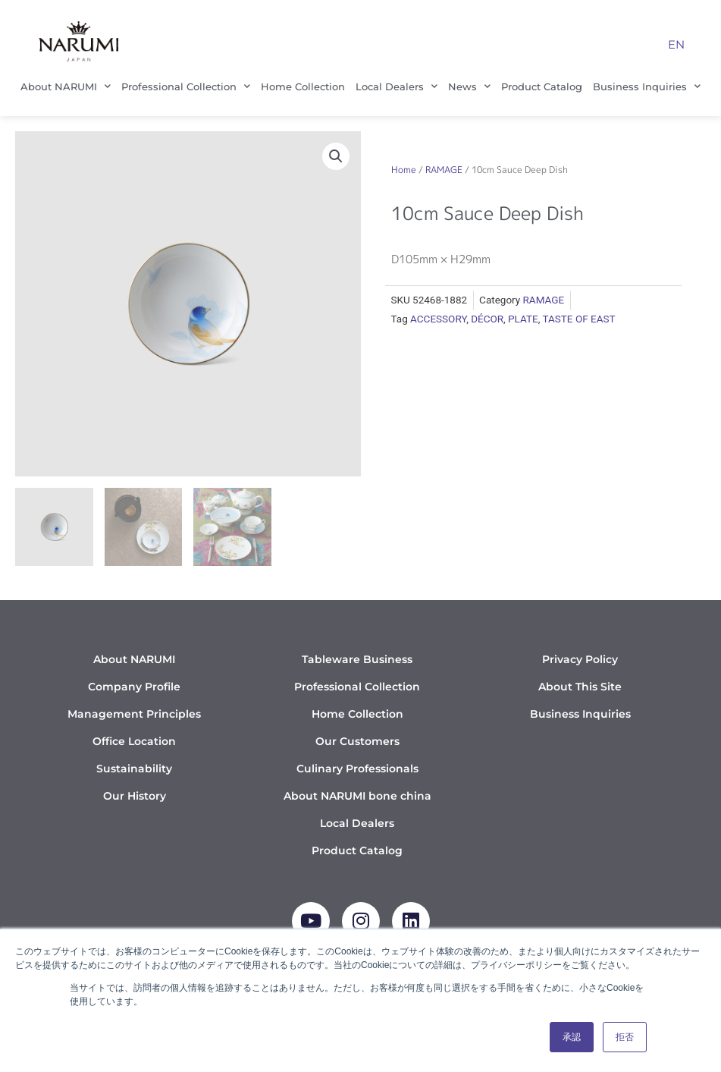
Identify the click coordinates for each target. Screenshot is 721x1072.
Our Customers (357, 741)
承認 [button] (572, 1037)
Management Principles (134, 714)
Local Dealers (396, 86)
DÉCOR (487, 319)
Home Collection (303, 86)
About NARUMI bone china (357, 796)
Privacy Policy (580, 659)
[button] (336, 156)
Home (403, 169)
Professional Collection (185, 86)
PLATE (523, 319)
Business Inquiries (647, 86)
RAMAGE (443, 169)
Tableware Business (357, 659)
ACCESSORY (438, 319)
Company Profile (134, 686)
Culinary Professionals (357, 768)
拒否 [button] (625, 1037)
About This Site (580, 686)
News (469, 86)
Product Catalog (541, 86)
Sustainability (134, 768)
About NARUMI (65, 86)
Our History (134, 796)
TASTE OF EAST (578, 319)
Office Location (134, 741)
